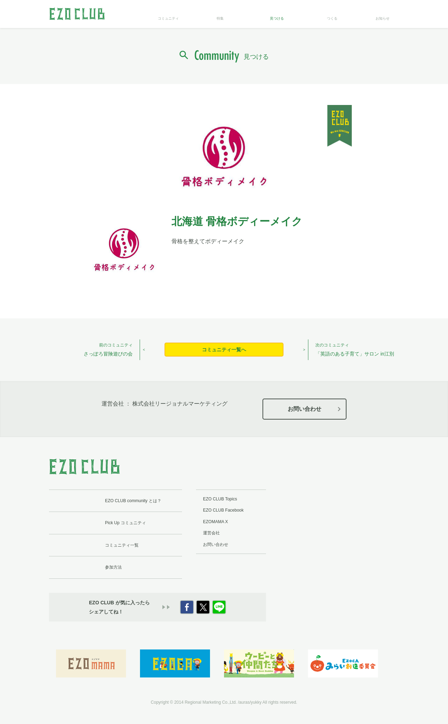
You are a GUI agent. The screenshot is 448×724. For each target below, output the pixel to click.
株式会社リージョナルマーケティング (179, 404)
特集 (220, 18)
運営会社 (211, 532)
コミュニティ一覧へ (224, 349)
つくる (332, 18)
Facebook (187, 607)
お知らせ (383, 18)
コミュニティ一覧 (122, 545)
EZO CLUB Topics (220, 499)
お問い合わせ (304, 409)
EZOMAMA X (215, 521)
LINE (219, 607)
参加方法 (113, 567)
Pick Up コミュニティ (125, 522)
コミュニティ (168, 18)
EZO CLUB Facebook (223, 510)
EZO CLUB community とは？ (133, 500)
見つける (277, 18)
